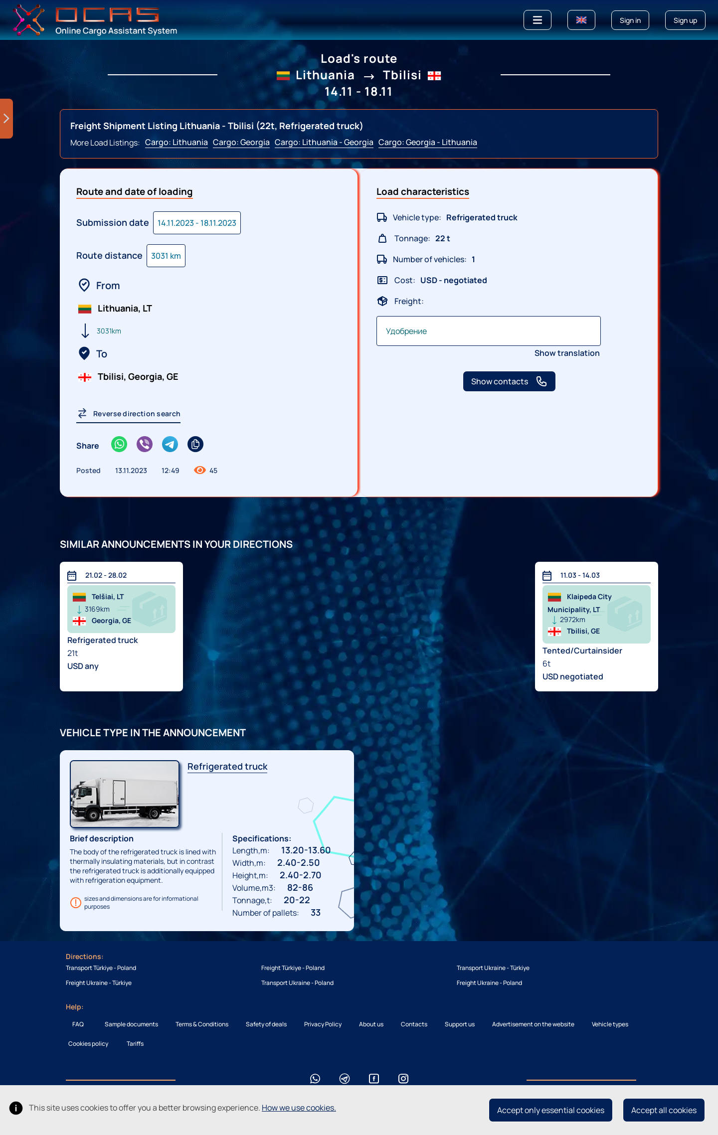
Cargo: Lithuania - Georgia (324, 142)
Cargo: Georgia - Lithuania (427, 142)
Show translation (567, 352)
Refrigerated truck (227, 766)
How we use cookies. (299, 1107)
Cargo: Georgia (241, 142)
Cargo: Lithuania (176, 142)
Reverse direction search (128, 413)
